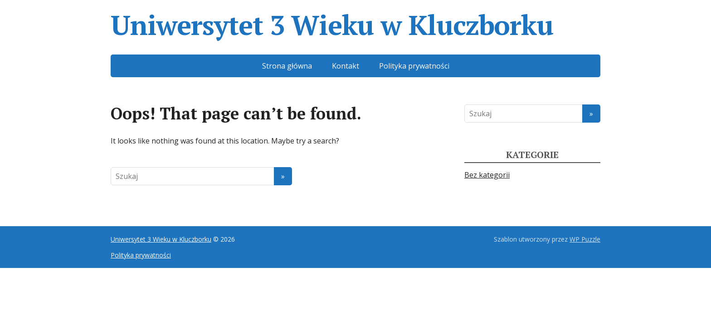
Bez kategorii (487, 175)
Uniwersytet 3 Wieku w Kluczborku (332, 25)
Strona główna (287, 66)
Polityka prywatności (414, 66)
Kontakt (345, 66)
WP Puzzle (585, 239)
